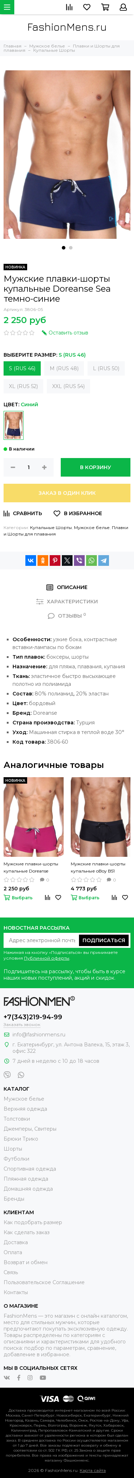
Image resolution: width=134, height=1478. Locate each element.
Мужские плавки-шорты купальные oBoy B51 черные (98, 868)
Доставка (16, 1242)
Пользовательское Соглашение (44, 1282)
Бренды (14, 1199)
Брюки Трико (21, 1139)
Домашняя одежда (28, 1189)
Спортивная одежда (30, 1169)
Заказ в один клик (67, 493)
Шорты (13, 1149)
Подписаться (104, 940)
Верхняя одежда (25, 1109)
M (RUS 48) (64, 368)
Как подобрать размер (33, 1222)
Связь (11, 1272)
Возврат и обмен (26, 1262)
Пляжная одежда (26, 1179)
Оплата (13, 1252)
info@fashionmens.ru (39, 1034)
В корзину (95, 467)
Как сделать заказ (27, 1232)
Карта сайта (93, 1470)
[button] (63, 248)
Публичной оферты (46, 958)
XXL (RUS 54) (68, 386)
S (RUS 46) (22, 368)
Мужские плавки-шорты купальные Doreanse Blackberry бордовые (31, 868)
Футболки (16, 1159)
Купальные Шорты (51, 527)
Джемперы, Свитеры (30, 1129)
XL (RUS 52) (23, 386)
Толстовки (17, 1119)
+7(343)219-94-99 (33, 1017)
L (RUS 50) (106, 368)
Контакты (16, 1292)
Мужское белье (92, 527)
